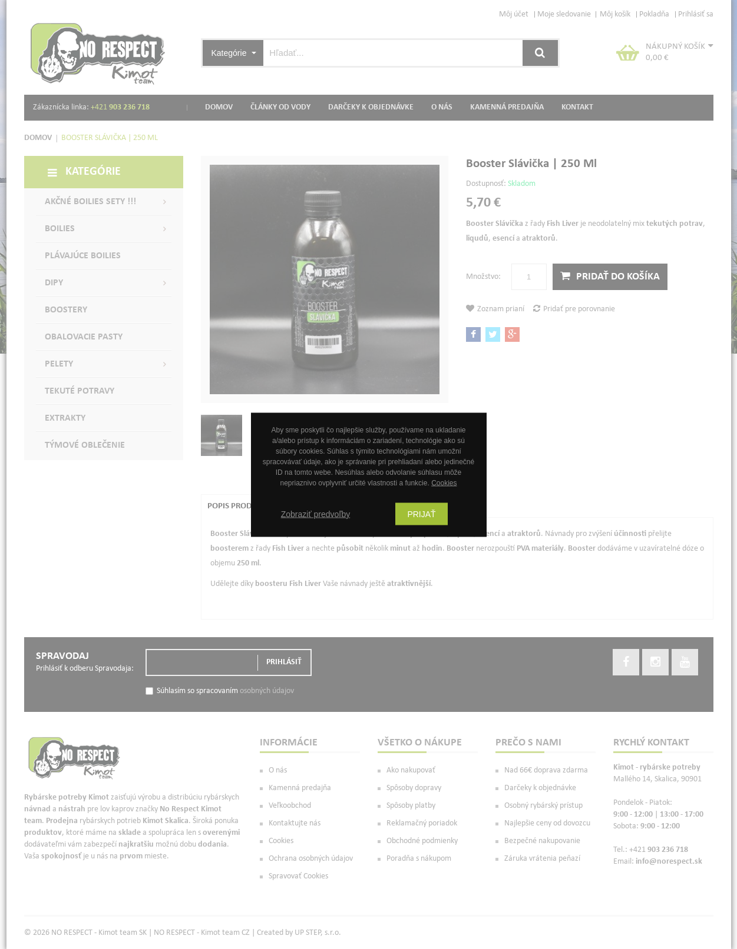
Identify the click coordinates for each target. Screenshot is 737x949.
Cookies (444, 482)
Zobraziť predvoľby (316, 513)
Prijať (421, 513)
